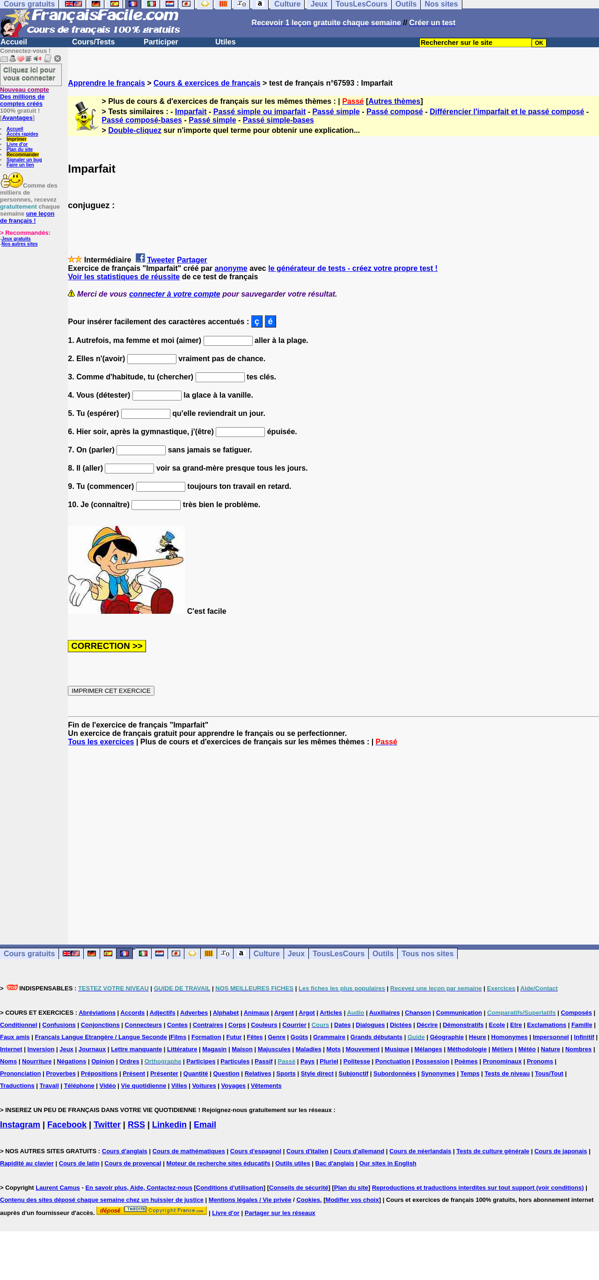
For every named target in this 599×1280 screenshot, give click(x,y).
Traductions (17, 1085)
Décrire (427, 1024)
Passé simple (335, 112)
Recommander (23, 154)
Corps (237, 1024)
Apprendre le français (106, 83)
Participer (161, 42)
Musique (397, 1049)
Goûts (299, 1036)
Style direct (317, 1073)
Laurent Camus (58, 1187)
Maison (242, 1049)
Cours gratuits (29, 954)
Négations (71, 1061)
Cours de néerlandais (420, 1151)
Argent (284, 1012)
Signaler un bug (24, 159)
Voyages (233, 1085)
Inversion (41, 1049)
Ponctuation (392, 1061)
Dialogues (370, 1024)
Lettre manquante (136, 1049)
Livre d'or (17, 144)
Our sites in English (387, 1163)
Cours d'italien (307, 1151)
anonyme (230, 268)
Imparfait (191, 112)
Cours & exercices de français (207, 83)
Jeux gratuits (15, 238)
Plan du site (20, 149)
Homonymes (509, 1036)
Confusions (59, 1024)
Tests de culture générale (492, 1151)
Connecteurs (143, 1024)
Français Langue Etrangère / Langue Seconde (101, 1036)
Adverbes (194, 1012)
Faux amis (15, 1036)
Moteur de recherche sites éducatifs (218, 1163)
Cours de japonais (560, 1151)
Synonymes (438, 1073)
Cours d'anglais (124, 1151)
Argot (307, 1012)
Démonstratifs (463, 1024)
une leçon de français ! (27, 217)
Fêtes (255, 1036)
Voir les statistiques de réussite (124, 277)
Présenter (164, 1073)
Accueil (13, 42)
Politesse (356, 1061)
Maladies (308, 1049)
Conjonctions (100, 1024)
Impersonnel (551, 1036)
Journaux (92, 1049)
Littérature (182, 1049)
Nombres (578, 1049)
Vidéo (108, 1085)
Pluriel (329, 1061)
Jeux (296, 954)
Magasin (214, 1049)
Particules (234, 1061)
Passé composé (394, 112)
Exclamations (546, 1024)
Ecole (497, 1024)
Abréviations (97, 1012)
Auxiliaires (384, 1012)
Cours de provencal (132, 1163)
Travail (49, 1085)
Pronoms (540, 1061)
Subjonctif (354, 1073)
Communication (459, 1012)
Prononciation (20, 1073)
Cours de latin (79, 1163)
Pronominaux (502, 1061)
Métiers (502, 1049)
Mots (334, 1049)
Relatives (258, 1073)
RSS (136, 1124)
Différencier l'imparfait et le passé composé (507, 112)
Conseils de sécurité (298, 1187)
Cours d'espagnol (255, 1151)
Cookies (308, 1199)
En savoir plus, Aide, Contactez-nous (138, 1187)
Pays (307, 1061)
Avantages (17, 117)
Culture (267, 954)
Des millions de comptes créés (24, 96)
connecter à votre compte (174, 294)
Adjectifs (162, 1012)
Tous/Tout (549, 1073)
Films (178, 1036)
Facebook (67, 1124)
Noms (8, 1061)
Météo (527, 1049)
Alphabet (226, 1012)
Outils (383, 954)
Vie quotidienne (144, 1085)
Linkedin (169, 1124)
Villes (179, 1085)
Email (205, 1124)
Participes (200, 1061)
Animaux (257, 1012)
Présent (134, 1073)
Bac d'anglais (334, 1163)
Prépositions (99, 1073)
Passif (263, 1061)
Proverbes (61, 1073)
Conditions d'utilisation (229, 1187)
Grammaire (329, 1036)
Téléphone (79, 1085)
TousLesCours (339, 954)
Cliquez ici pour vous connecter (29, 73)
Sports (286, 1073)
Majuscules (274, 1049)
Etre (516, 1024)
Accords (132, 1012)
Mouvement (363, 1049)
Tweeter (161, 260)
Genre (276, 1036)
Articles (331, 1012)
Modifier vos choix (352, 1199)
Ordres (129, 1061)
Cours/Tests (93, 42)
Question (226, 1073)
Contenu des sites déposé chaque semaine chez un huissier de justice (102, 1199)
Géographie (447, 1036)
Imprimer (17, 139)
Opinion (102, 1061)
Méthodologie (467, 1049)
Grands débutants (376, 1036)
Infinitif (584, 1036)
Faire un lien (20, 164)
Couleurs (264, 1024)
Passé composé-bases (142, 120)
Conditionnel (18, 1024)
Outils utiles (292, 1163)
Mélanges (428, 1049)
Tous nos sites (427, 954)
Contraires (208, 1024)
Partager (192, 260)
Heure (477, 1036)
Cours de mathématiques (189, 1151)
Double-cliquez (134, 130)
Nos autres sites (19, 244)
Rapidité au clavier (27, 1163)
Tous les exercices (101, 742)
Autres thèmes (394, 101)
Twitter (107, 1124)
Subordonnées (394, 1073)
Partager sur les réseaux (280, 1212)
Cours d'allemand (359, 1151)
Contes (177, 1024)
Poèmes (466, 1061)
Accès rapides (22, 134)
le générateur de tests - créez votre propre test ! (353, 268)
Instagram (20, 1124)
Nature (550, 1049)
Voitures (204, 1085)
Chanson (418, 1012)
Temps (470, 1073)
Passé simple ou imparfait (259, 112)
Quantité (195, 1073)
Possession (432, 1061)
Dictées (400, 1024)
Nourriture (37, 1061)
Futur (233, 1036)
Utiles (225, 42)
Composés (576, 1012)
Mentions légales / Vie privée (250, 1199)
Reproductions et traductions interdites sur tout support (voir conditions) (478, 1187)
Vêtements (266, 1085)
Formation (206, 1036)
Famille (581, 1024)
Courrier (294, 1024)
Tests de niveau (507, 1073)
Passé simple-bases (278, 120)
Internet (11, 1049)
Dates (342, 1024)
